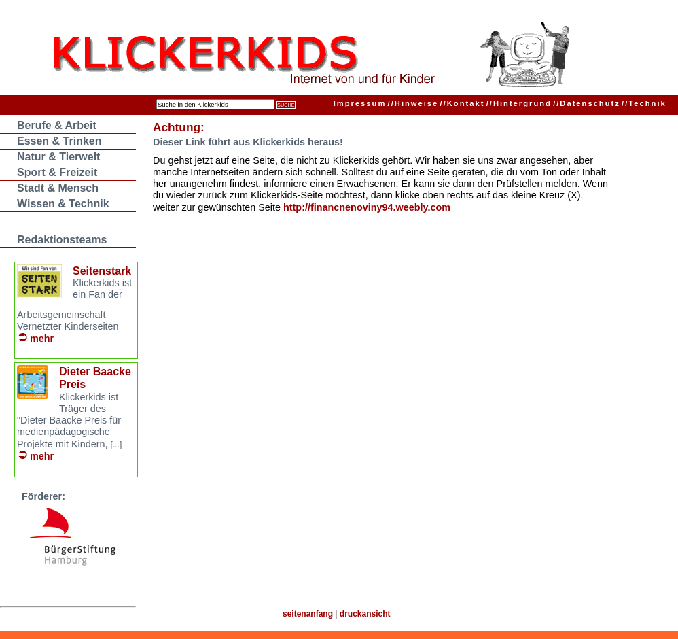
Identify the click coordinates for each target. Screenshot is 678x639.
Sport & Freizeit (57, 172)
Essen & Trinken (59, 141)
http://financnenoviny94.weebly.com (366, 207)
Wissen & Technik (63, 203)
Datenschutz (586, 103)
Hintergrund (519, 103)
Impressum (360, 103)
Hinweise (413, 103)
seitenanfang (308, 614)
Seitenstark (102, 271)
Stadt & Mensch (58, 188)
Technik (644, 103)
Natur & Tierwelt (58, 156)
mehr (42, 338)
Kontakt (462, 103)
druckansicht (365, 614)
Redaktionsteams (62, 239)
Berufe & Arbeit (56, 125)
